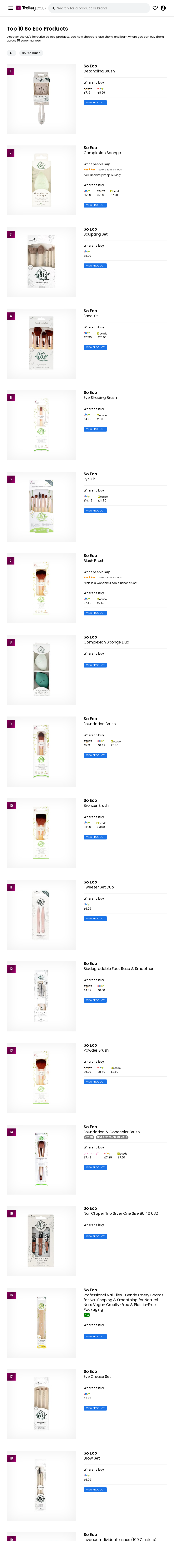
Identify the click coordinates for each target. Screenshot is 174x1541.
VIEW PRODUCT (95, 102)
